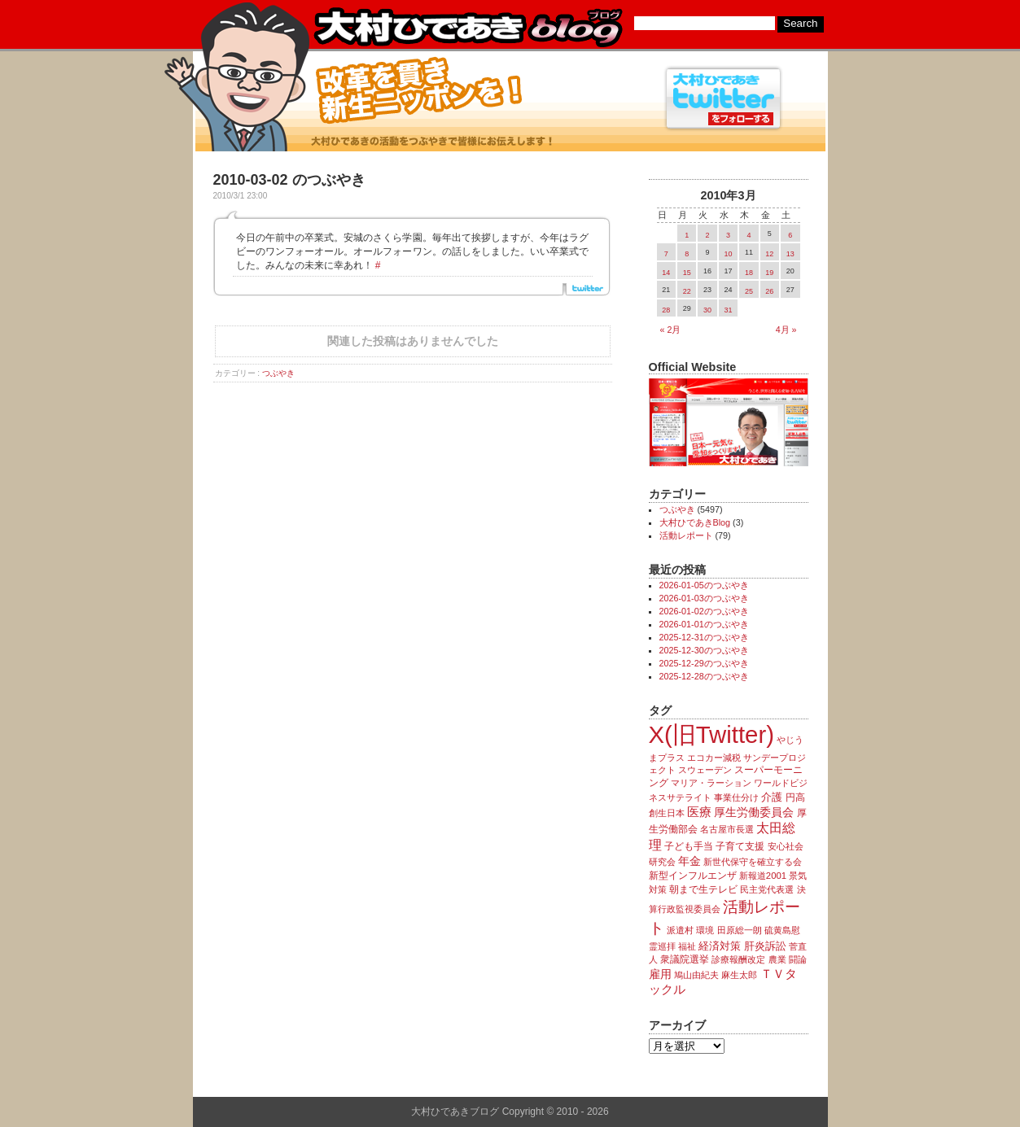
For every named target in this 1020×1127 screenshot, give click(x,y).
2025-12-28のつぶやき (704, 676)
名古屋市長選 (727, 829)
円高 (795, 797)
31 (728, 310)
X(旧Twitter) (711, 734)
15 (687, 273)
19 (769, 273)
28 (666, 310)
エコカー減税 (714, 757)
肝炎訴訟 (765, 946)
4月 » (786, 329)
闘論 (798, 959)
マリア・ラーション (711, 783)
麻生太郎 (739, 975)
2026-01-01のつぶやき (704, 624)
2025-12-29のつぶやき (704, 663)
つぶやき (278, 373)
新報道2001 (762, 875)
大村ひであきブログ (468, 27)
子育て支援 (740, 846)
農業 (777, 959)
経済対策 (719, 946)
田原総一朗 (739, 930)
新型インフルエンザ (693, 875)
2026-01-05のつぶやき (704, 585)
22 (687, 291)
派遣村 (680, 930)
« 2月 (670, 329)
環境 (705, 930)
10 (728, 254)
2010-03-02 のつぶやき (289, 180)
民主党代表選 (767, 889)
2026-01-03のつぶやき (704, 598)
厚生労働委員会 (754, 812)
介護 (771, 797)
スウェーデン (705, 770)
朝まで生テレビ (703, 889)
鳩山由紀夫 (696, 975)
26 (769, 291)
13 (790, 254)
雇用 (660, 974)
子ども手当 (688, 846)
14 (666, 273)
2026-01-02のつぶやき (704, 611)
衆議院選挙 (684, 959)
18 (749, 273)
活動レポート (686, 535)
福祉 (687, 946)
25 (749, 291)
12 (769, 254)
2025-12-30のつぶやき (704, 650)
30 (707, 310)
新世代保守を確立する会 (752, 862)
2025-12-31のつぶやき (704, 637)
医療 (699, 812)
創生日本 (667, 813)
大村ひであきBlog (695, 522)
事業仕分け (736, 797)
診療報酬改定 (738, 959)
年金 (689, 861)
